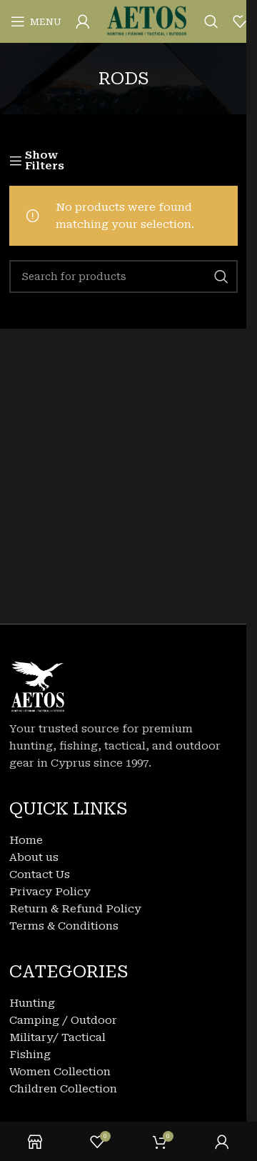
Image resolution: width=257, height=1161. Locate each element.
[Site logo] (147, 20)
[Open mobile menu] (36, 21)
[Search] (211, 21)
